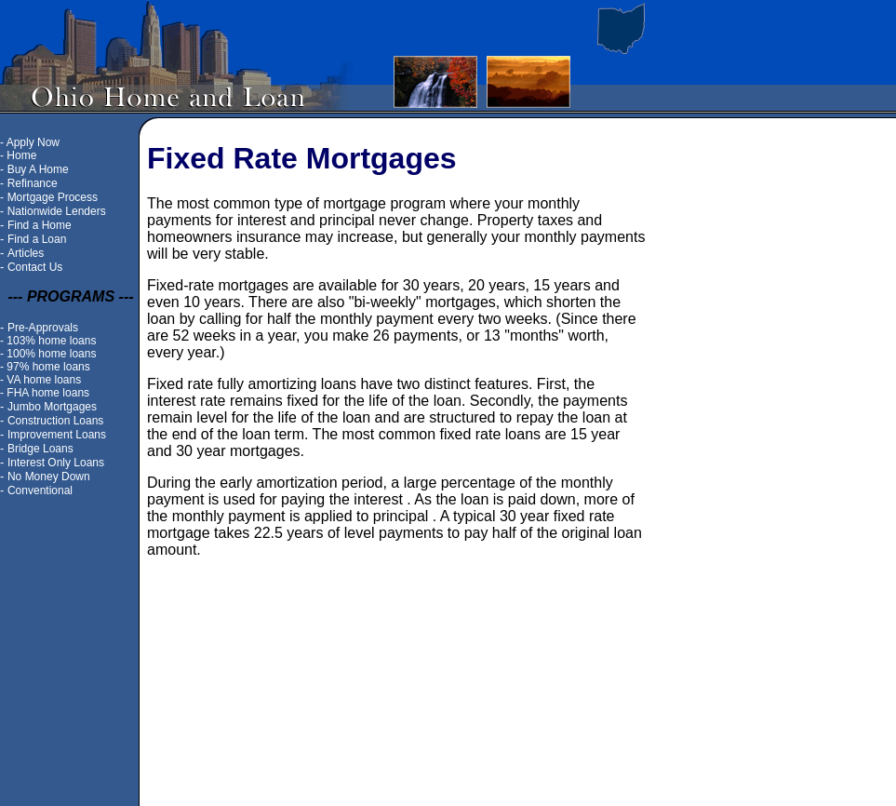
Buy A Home (38, 169)
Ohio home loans (448, 770)
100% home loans (51, 353)
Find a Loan (36, 239)
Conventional (40, 490)
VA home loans (44, 379)
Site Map (368, 770)
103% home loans (51, 340)
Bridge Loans (40, 448)
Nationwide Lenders (56, 211)
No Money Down (48, 476)
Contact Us (34, 267)
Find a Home (39, 225)
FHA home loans (48, 392)
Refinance (32, 183)
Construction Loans (55, 420)
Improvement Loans (56, 434)
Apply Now (33, 142)
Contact (526, 770)
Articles (25, 253)
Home (21, 155)
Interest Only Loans (55, 462)
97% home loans (48, 366)
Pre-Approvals (42, 327)
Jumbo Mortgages (52, 406)
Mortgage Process (52, 197)
